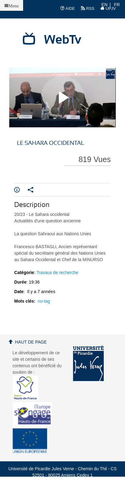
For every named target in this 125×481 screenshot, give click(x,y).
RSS (87, 8)
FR (117, 4)
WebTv (62, 40)
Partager (30, 189)
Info (17, 189)
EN (104, 4)
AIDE (67, 8)
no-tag (44, 301)
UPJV (108, 8)
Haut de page (31, 342)
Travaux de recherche (57, 272)
